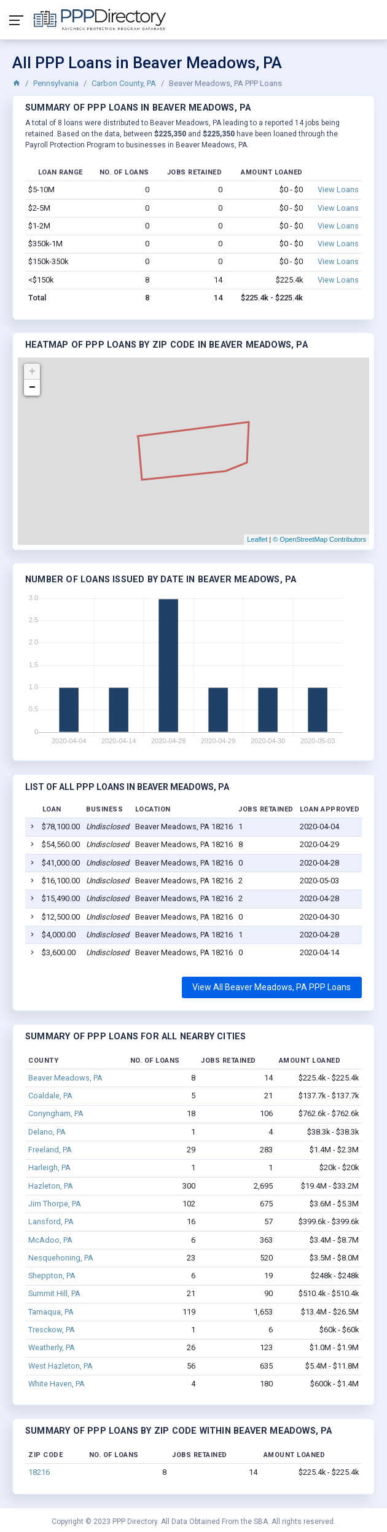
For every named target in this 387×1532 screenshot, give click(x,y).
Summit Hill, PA (54, 1293)
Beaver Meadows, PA (65, 1077)
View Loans (338, 189)
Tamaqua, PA (51, 1311)
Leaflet (257, 539)
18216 (39, 1472)
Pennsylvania (56, 83)
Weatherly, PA (51, 1347)
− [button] (32, 387)
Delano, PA (47, 1131)
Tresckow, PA (51, 1329)
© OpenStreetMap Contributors (319, 539)
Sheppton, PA (52, 1275)
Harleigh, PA (49, 1167)
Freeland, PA (50, 1149)
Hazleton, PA (50, 1185)
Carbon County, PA (124, 83)
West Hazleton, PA (60, 1365)
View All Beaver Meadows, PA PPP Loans (271, 987)
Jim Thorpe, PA (54, 1203)
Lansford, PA (51, 1221)
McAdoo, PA (50, 1240)
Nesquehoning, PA (60, 1257)
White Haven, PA (56, 1383)
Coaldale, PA (50, 1095)
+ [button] (32, 371)
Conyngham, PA (56, 1113)
